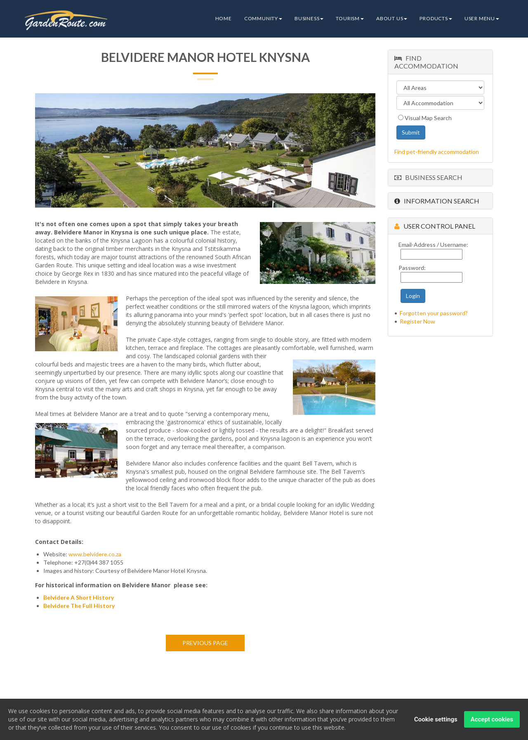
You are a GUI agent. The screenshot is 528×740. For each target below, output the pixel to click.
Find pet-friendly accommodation (436, 151)
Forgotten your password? (434, 313)
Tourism (350, 18)
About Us (391, 18)
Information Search (436, 201)
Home (223, 18)
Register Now (417, 321)
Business (309, 18)
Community (263, 18)
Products (436, 18)
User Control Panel (434, 226)
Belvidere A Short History (78, 597)
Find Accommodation (426, 62)
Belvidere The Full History (79, 605)
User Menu (481, 18)
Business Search (428, 177)
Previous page (205, 642)
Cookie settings (435, 719)
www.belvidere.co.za (94, 554)
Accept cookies (492, 719)
